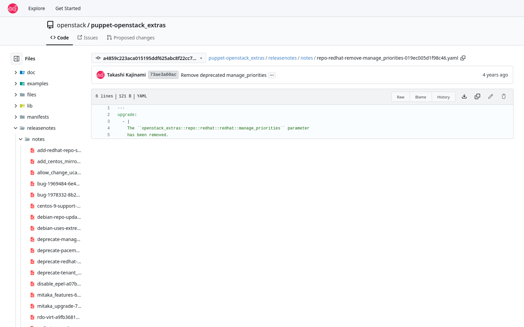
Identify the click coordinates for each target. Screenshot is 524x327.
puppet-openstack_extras (128, 25)
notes (307, 58)
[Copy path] (463, 58)
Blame (420, 96)
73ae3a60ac (163, 74)
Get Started (68, 8)
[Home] (12, 8)
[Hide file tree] (16, 58)
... (272, 74)
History (443, 96)
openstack (71, 25)
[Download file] (464, 96)
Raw (401, 96)
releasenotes (282, 58)
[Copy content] (477, 96)
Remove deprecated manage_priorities (224, 75)
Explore (36, 8)
